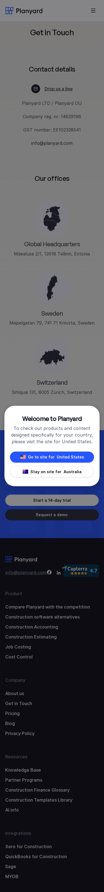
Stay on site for (52, 472)
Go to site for (52, 457)
